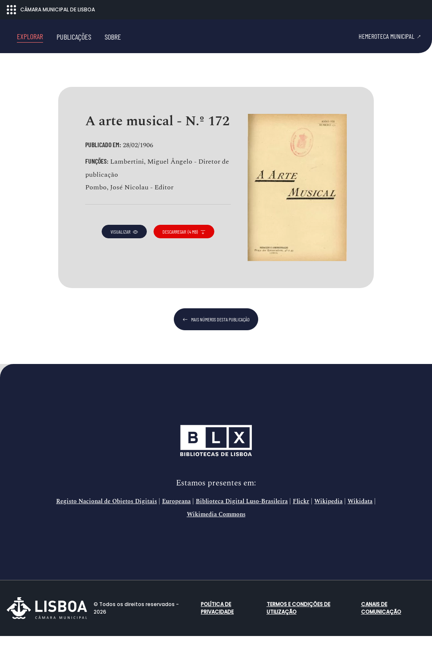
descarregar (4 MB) (183, 258)
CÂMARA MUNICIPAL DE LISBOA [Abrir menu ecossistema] (51, 9)
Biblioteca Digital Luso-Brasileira (242, 528)
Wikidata (360, 528)
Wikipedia (328, 528)
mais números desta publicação (216, 346)
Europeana (176, 528)
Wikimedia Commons (216, 541)
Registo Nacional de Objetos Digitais (106, 528)
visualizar (124, 258)
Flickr (301, 528)
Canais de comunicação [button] (381, 635)
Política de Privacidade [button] (217, 635)
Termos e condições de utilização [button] (298, 635)
